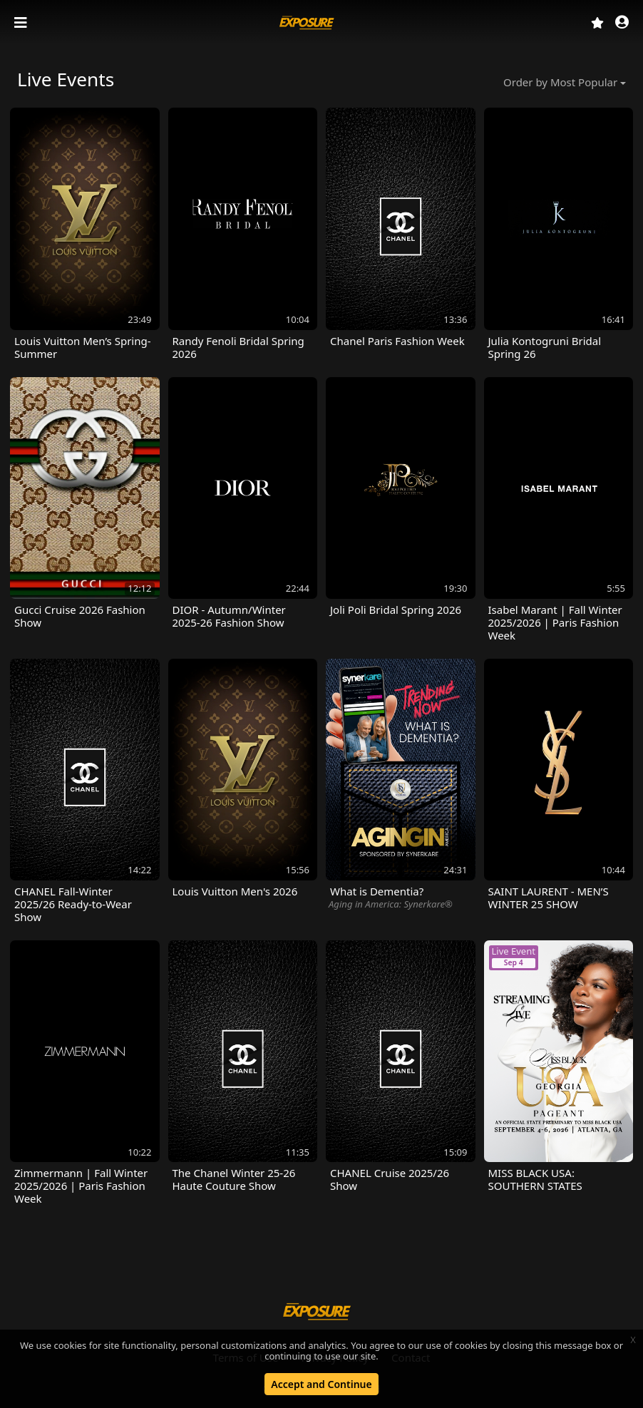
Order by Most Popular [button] (560, 82)
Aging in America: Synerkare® (391, 904)
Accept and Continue (321, 1384)
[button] (621, 23)
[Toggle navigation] (22, 23)
